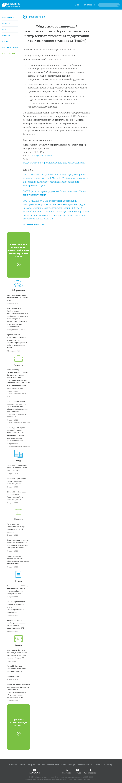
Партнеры (72, 765)
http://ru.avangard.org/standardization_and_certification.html (54, 162)
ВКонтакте (66, 771)
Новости (6, 35)
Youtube (77, 771)
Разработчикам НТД (85, 765)
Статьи (5, 42)
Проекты (6, 23)
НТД (4, 29)
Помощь (109, 765)
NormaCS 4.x (100, 765)
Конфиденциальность (37, 765)
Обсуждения (8, 17)
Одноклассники (90, 771)
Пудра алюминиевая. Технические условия (17, 297)
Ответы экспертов (10, 48)
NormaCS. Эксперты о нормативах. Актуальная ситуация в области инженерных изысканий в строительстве (17, 671)
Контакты (22, 765)
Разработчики (8, 54)
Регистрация (89, 5)
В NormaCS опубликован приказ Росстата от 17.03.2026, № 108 (16, 481)
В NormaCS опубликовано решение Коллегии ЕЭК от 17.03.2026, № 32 (17, 467)
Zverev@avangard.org (41, 155)
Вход (77, 5)
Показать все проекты (34, 225)
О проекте (13, 765)
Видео (18, 645)
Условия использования (56, 765)
